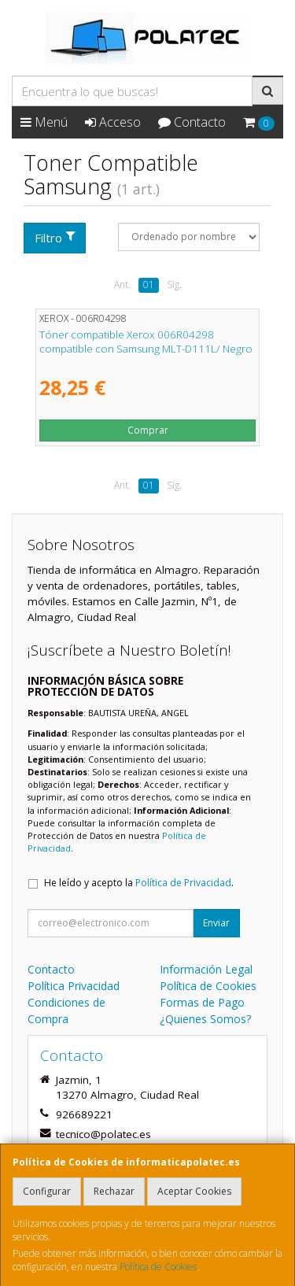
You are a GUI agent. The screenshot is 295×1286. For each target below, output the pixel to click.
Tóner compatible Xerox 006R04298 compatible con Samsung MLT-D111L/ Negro (146, 341)
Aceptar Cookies (194, 1191)
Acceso (113, 122)
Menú (44, 122)
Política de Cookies (158, 1266)
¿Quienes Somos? (205, 1018)
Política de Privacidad (183, 882)
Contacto (192, 122)
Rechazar (114, 1191)
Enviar (216, 922)
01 (148, 284)
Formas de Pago (202, 1002)
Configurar (47, 1191)
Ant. (122, 284)
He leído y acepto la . (139, 882)
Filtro (55, 238)
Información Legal (206, 969)
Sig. (174, 284)
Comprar (147, 430)
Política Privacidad (74, 985)
